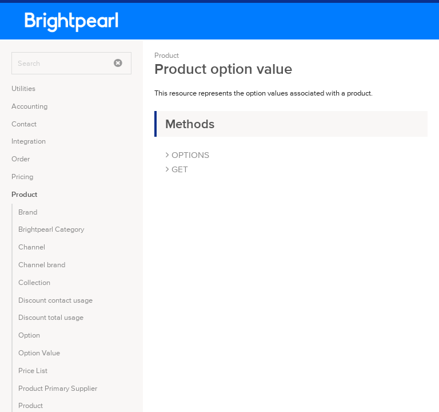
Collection (34, 282)
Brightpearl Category (51, 229)
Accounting (29, 106)
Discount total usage (50, 317)
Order (20, 158)
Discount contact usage (55, 300)
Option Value (39, 352)
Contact (24, 124)
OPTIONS (187, 155)
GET (177, 169)
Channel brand (41, 264)
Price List (32, 370)
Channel (31, 247)
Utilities (23, 88)
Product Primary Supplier (57, 388)
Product (24, 194)
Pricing (22, 176)
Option (29, 335)
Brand (27, 212)
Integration (28, 141)
